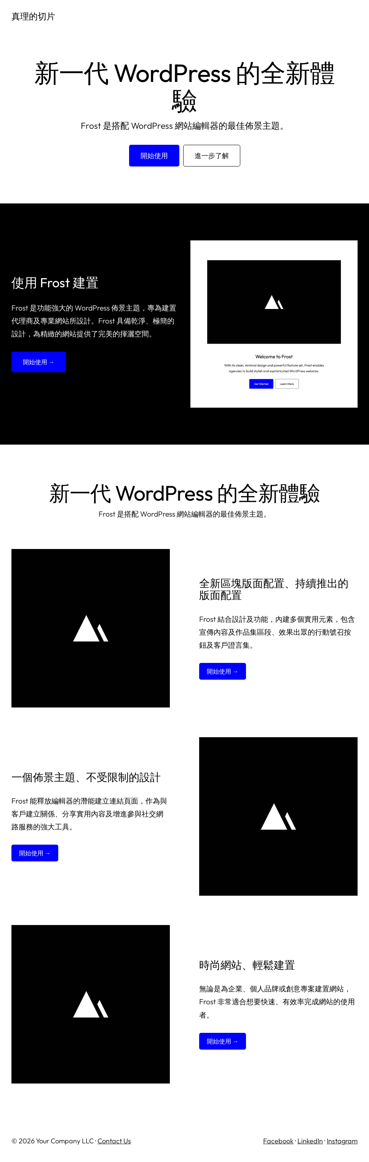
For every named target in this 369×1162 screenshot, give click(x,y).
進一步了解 (212, 155)
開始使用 (154, 155)
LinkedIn (310, 1140)
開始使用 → (38, 362)
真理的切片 (33, 16)
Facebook (278, 1140)
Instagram (342, 1140)
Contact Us (114, 1140)
